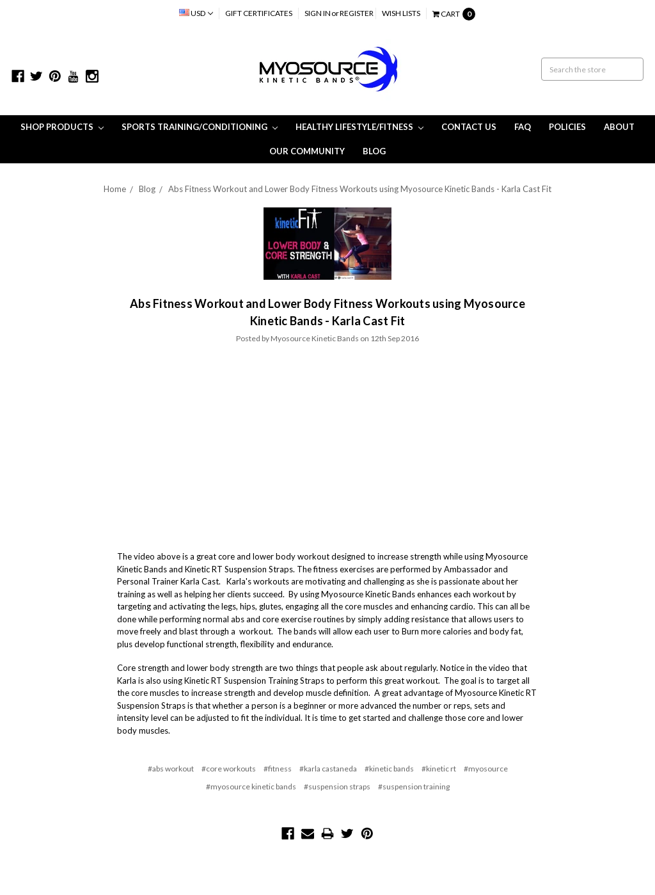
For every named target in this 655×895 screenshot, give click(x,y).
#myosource (486, 768)
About (619, 127)
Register (357, 13)
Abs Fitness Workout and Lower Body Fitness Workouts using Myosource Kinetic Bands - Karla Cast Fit (359, 189)
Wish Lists (401, 13)
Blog (374, 151)
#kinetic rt (439, 768)
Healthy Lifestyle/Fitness (359, 127)
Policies (567, 127)
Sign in (317, 13)
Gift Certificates (258, 13)
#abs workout (171, 768)
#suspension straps (337, 786)
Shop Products (62, 127)
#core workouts (228, 768)
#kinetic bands (389, 768)
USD (196, 13)
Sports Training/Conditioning (200, 127)
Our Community (307, 151)
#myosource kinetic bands (251, 786)
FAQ (522, 127)
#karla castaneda (328, 768)
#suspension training (414, 786)
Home (115, 189)
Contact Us (468, 127)
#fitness (278, 768)
